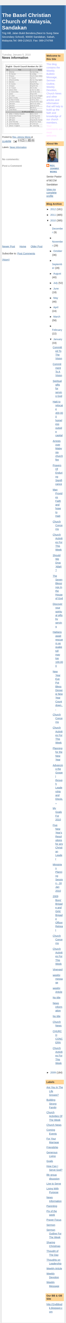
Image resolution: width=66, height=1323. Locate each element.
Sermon (50, 1225)
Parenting (51, 1206)
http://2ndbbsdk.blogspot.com (54, 1308)
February (57, 329)
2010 (53, 220)
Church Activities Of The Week (54, 1116)
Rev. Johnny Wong (54, 168)
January (57, 339)
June (56, 288)
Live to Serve (53, 1183)
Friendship (52, 1147)
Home (23, 246)
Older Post (36, 246)
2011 (53, 214)
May (55, 298)
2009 (53, 1072)
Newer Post (8, 246)
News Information (18, 147)
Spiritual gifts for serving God (57, 388)
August (57, 273)
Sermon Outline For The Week (53, 1233)
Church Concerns (58, 525)
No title (57, 997)
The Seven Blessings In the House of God (58, 587)
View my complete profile (51, 192)
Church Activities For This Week (58, 542)
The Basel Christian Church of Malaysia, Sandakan (26, 21)
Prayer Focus (53, 1219)
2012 (53, 209)
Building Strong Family (51, 1103)
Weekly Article (54, 1268)
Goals (49, 1161)
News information (57, 1007)
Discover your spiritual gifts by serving (58, 615)
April (55, 307)
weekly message (58, 979)
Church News (53, 1124)
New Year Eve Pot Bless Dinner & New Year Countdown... (58, 690)
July (55, 283)
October (57, 251)
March (56, 316)
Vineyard (58, 969)
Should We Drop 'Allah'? (57, 563)
